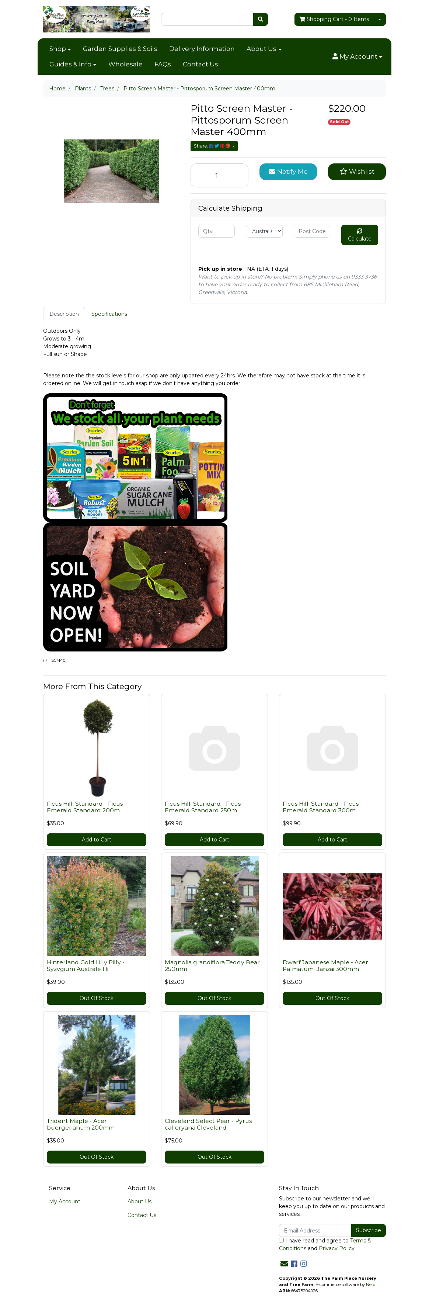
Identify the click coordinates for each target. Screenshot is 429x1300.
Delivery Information (202, 48)
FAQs (162, 64)
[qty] (216, 231)
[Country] (264, 231)
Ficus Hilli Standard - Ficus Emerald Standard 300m (321, 807)
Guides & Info (70, 64)
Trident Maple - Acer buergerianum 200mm (81, 1124)
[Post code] (312, 231)
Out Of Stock (97, 998)
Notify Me (288, 171)
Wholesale (125, 64)
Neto (370, 1284)
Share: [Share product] (212, 146)
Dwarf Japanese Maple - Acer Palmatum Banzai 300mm (325, 966)
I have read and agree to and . (325, 1244)
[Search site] (260, 19)
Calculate (360, 235)
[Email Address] (315, 1230)
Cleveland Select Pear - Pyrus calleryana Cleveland (208, 1124)
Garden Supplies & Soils (120, 48)
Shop (57, 48)
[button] (357, 57)
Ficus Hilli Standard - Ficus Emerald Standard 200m (85, 807)
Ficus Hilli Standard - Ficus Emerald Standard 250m (203, 807)
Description (64, 314)
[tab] (64, 314)
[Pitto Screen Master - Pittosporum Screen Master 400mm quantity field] (219, 175)
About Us (261, 48)
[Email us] (284, 1263)
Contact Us (200, 64)
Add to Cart (96, 839)
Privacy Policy (337, 1248)
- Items (334, 19)
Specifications (109, 314)
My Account (64, 1201)
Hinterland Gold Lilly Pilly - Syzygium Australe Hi (86, 966)
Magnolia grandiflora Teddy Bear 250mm (212, 966)
